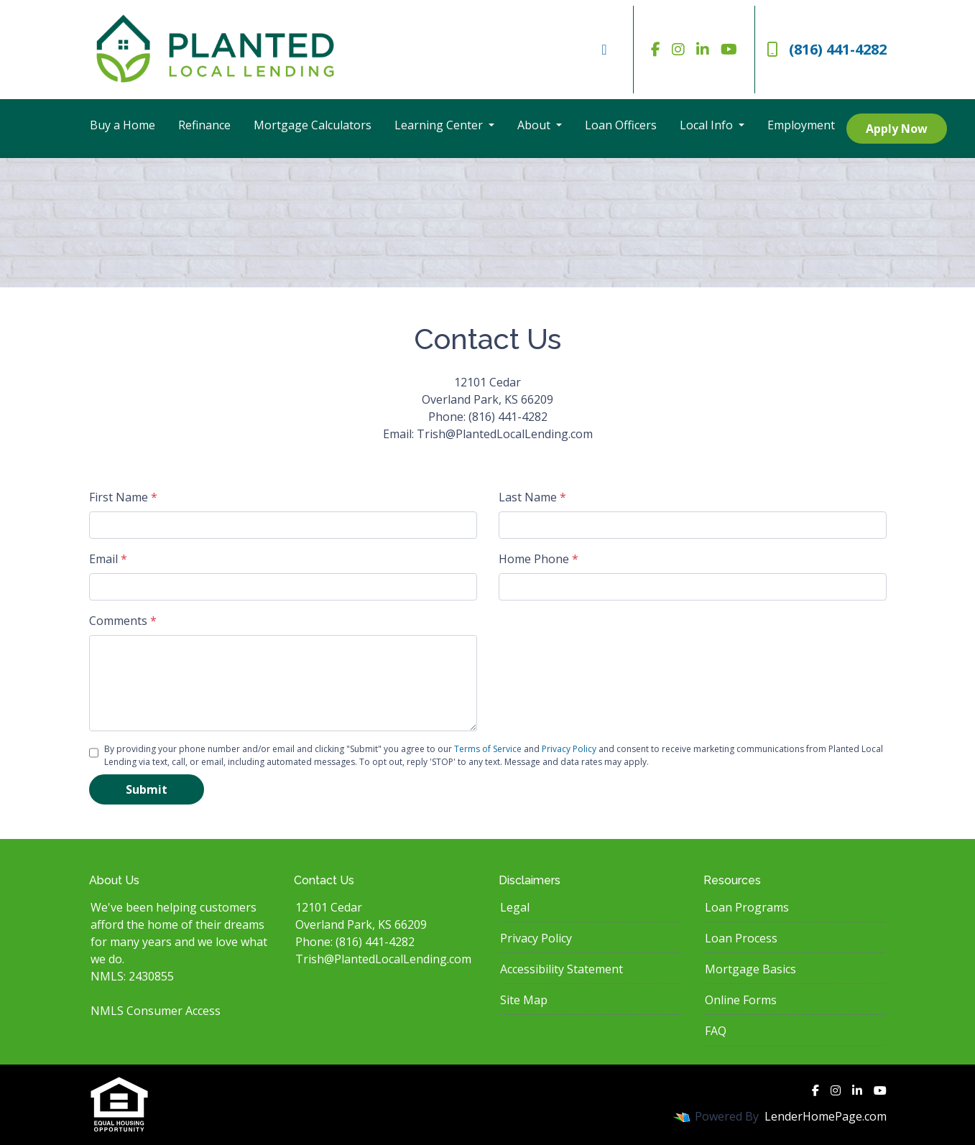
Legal (515, 907)
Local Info (708, 125)
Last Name (532, 497)
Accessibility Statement (561, 969)
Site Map (523, 1000)
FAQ (715, 1031)
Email (108, 559)
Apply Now (897, 128)
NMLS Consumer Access (156, 1011)
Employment (801, 125)
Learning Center (440, 125)
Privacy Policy (569, 749)
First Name (123, 497)
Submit (146, 789)
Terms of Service (488, 749)
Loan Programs (747, 907)
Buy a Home (122, 125)
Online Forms (741, 1000)
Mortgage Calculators (312, 125)
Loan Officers (621, 125)
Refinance (204, 125)
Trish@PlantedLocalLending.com (383, 959)
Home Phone (538, 559)
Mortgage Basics (750, 969)
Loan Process (741, 938)
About (535, 125)
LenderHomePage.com (825, 1116)
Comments (123, 621)
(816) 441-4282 (827, 49)
